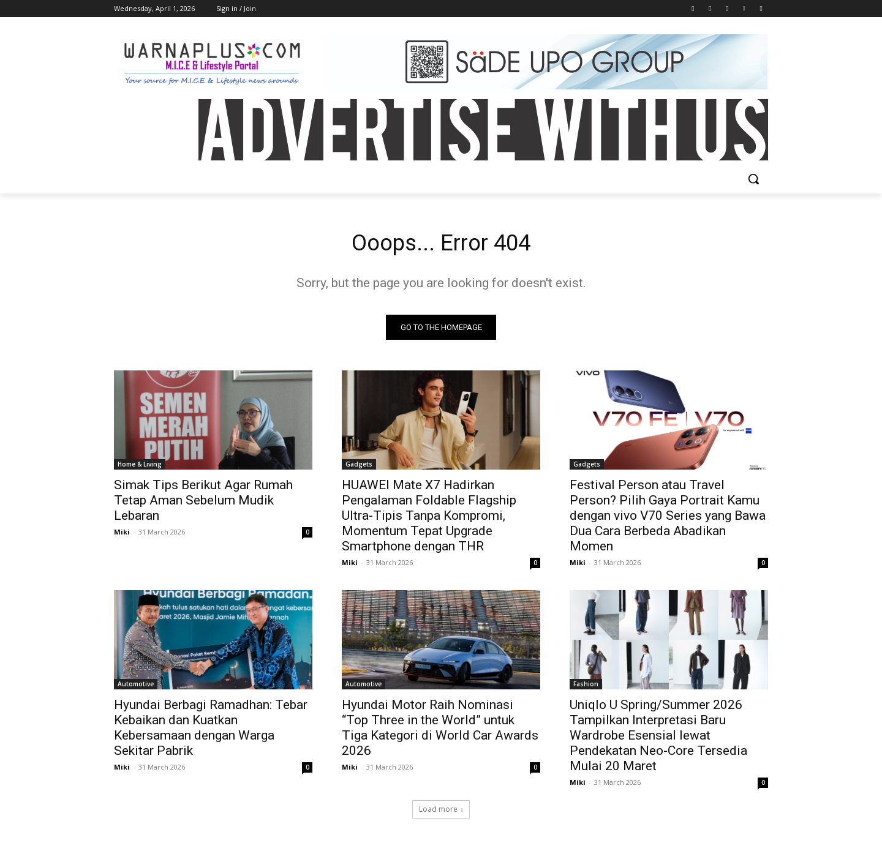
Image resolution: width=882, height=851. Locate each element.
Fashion (585, 687)
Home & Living (140, 467)
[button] (753, 178)
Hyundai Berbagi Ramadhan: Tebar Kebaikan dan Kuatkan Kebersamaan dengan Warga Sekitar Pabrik (210, 730)
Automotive (136, 687)
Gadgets (358, 467)
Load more (441, 812)
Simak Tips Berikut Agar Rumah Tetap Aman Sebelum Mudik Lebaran (203, 503)
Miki (122, 534)
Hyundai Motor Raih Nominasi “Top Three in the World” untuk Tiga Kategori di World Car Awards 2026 (440, 730)
